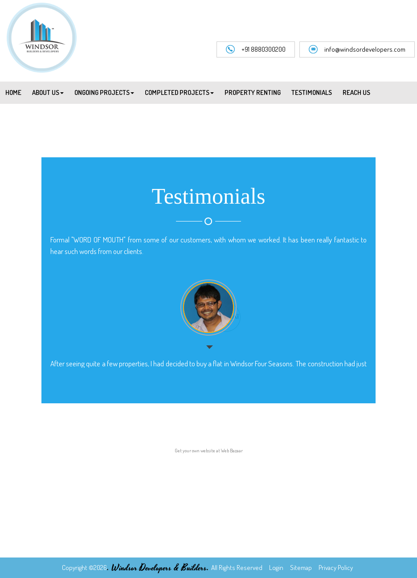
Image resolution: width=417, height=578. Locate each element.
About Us (48, 92)
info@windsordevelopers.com (357, 49)
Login (275, 567)
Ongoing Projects (104, 92)
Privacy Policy (335, 567)
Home (13, 92)
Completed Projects (179, 92)
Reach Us (356, 92)
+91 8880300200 (256, 49)
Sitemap (300, 567)
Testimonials (311, 92)
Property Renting (253, 92)
